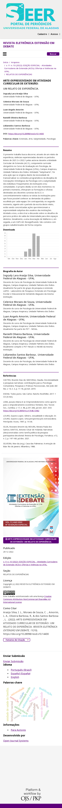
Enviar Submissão (13, 661)
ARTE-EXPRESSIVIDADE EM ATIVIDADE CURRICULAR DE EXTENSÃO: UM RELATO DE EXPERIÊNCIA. (31, 540)
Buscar (53, 54)
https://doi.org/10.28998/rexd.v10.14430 (26, 133)
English (15, 677)
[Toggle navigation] (4, 53)
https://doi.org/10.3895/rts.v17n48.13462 (21, 410)
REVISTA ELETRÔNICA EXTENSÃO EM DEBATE (28, 44)
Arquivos (15, 62)
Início (5, 62)
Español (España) (20, 673)
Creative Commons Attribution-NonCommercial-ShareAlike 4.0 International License (27, 599)
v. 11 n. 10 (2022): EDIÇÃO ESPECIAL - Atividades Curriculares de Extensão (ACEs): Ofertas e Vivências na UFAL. (30, 68)
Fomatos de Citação (15, 640)
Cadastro (42, 34)
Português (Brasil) (21, 669)
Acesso (54, 34)
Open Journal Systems (16, 740)
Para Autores (18, 730)
